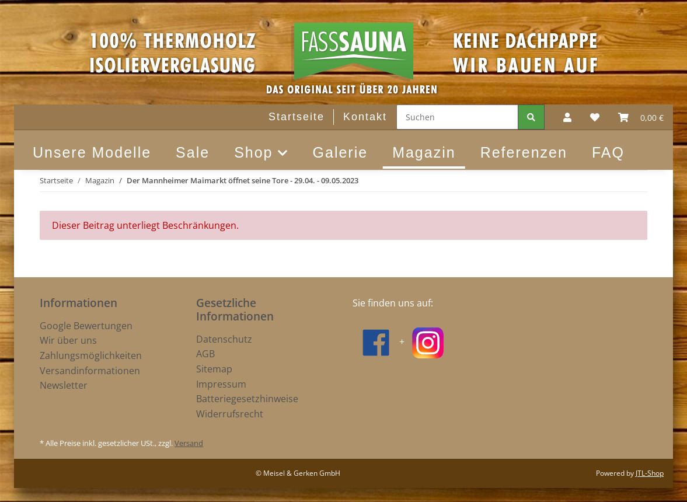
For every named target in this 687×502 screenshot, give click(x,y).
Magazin (424, 152)
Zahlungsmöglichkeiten (91, 355)
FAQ (608, 152)
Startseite (296, 117)
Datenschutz (224, 339)
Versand (189, 443)
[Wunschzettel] (595, 117)
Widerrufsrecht (229, 413)
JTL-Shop (650, 473)
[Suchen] (457, 117)
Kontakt (365, 117)
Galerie (340, 152)
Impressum (221, 384)
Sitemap (214, 368)
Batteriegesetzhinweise (247, 398)
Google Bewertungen (86, 325)
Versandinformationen (90, 370)
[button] (567, 117)
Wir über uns (68, 340)
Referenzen (523, 152)
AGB (205, 353)
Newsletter (64, 385)
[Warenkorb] (641, 117)
